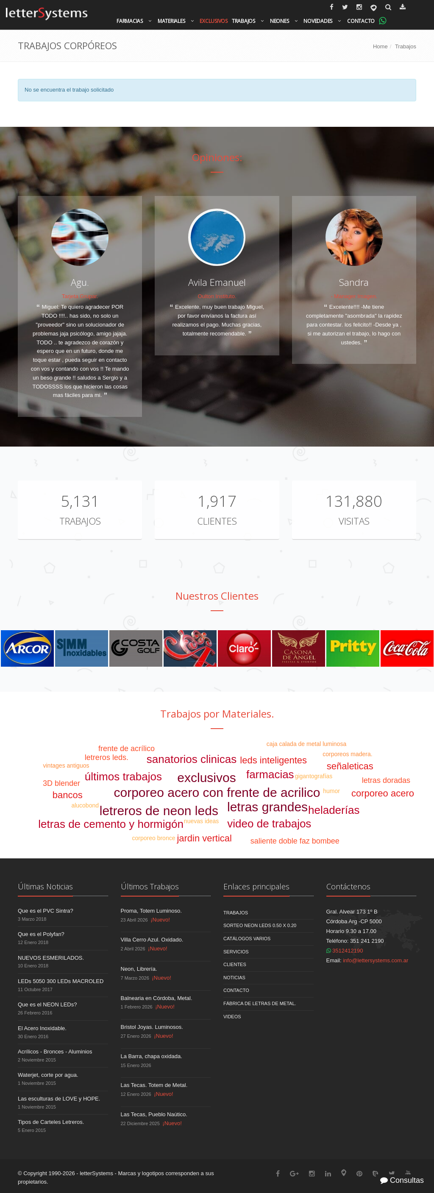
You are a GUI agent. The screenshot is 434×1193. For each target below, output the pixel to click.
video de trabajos (269, 823)
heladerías (333, 810)
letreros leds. (106, 757)
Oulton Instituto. (217, 296)
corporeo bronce (153, 838)
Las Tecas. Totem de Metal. (154, 1085)
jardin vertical (204, 838)
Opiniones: (217, 157)
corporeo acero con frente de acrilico (217, 792)
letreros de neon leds (159, 811)
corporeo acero (382, 793)
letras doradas (386, 780)
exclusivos (206, 778)
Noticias (234, 977)
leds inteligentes (273, 760)
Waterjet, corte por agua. (48, 1075)
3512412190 (344, 950)
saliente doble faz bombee (294, 841)
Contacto (361, 21)
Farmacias (130, 21)
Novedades (317, 21)
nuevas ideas (201, 821)
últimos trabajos (123, 776)
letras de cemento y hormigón (111, 824)
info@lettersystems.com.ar (375, 960)
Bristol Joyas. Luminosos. (152, 1027)
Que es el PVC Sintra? (45, 911)
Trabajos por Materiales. (217, 714)
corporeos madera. (348, 754)
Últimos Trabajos (150, 886)
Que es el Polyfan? (41, 934)
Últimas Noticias (45, 886)
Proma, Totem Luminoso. (151, 911)
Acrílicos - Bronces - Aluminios (55, 1051)
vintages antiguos (66, 765)
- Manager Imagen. (354, 296)
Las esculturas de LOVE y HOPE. (59, 1098)
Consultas (402, 1180)
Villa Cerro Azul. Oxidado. (152, 939)
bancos (68, 795)
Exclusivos (214, 21)
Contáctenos (348, 886)
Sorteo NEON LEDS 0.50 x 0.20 (259, 925)
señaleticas (350, 766)
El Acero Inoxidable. (42, 1028)
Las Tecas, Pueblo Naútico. (154, 1114)
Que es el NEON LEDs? (47, 1004)
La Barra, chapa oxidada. (151, 1056)
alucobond (85, 805)
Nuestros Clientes (217, 596)
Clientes (217, 520)
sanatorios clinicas (191, 759)
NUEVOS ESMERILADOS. (51, 958)
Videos (232, 1016)
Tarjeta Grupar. (80, 296)
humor (331, 791)
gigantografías (314, 776)
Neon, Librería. (139, 969)
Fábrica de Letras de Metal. (259, 1003)
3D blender (61, 783)
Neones (279, 21)
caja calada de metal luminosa (306, 743)
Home (380, 46)
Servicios (236, 951)
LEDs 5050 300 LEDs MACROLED (60, 981)
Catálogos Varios (246, 938)
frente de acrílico (126, 748)
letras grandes (267, 807)
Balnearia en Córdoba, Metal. (156, 998)
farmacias (270, 774)
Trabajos (243, 21)
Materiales (171, 21)
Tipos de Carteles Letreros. (51, 1122)
